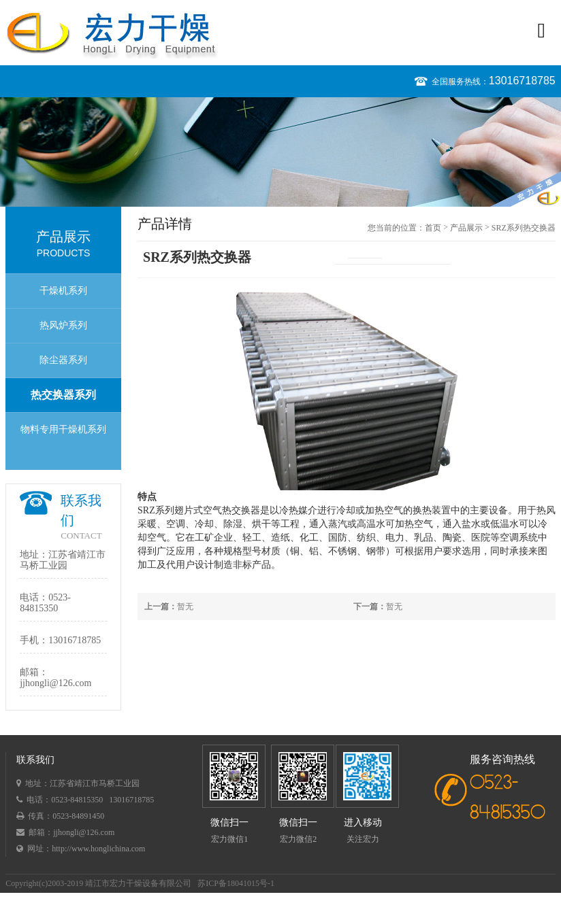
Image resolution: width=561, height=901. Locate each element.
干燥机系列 (63, 291)
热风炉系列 (63, 325)
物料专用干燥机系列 (63, 429)
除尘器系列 (63, 360)
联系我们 (35, 760)
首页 (433, 228)
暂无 (168, 606)
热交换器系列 (63, 395)
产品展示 (466, 228)
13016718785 (522, 80)
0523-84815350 (45, 602)
